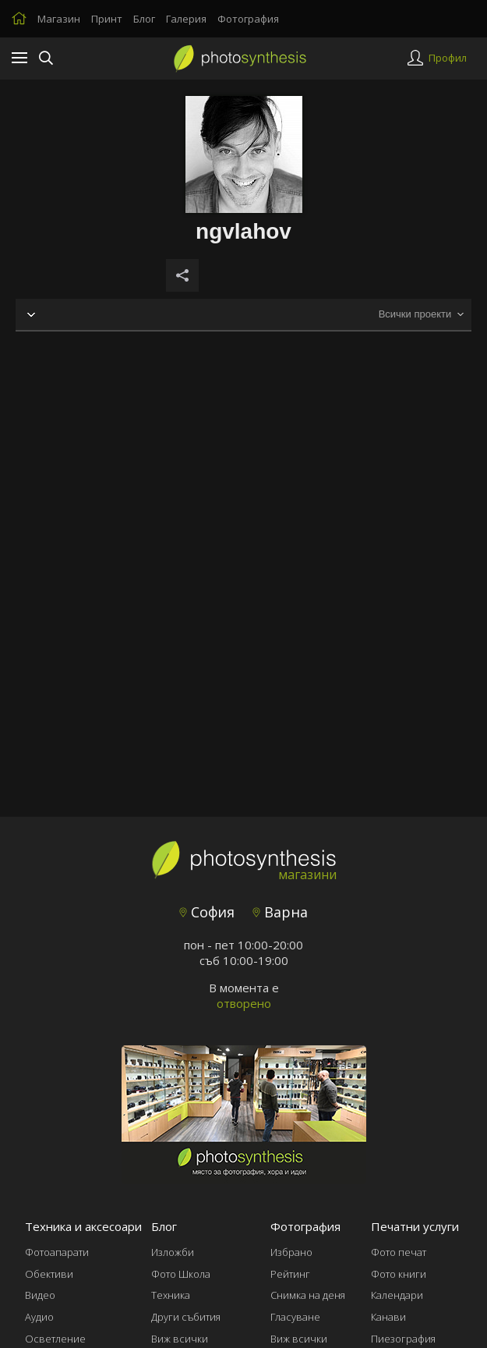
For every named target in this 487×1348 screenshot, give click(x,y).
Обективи (49, 1274)
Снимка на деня (307, 1295)
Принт (106, 19)
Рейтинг (290, 1274)
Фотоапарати (57, 1252)
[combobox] (420, 315)
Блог (144, 19)
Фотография (248, 19)
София (207, 912)
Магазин (58, 19)
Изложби (172, 1252)
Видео (40, 1295)
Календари (397, 1295)
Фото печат (398, 1252)
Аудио (39, 1317)
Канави (388, 1317)
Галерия (186, 19)
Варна (280, 912)
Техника (170, 1295)
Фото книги (398, 1274)
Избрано (291, 1252)
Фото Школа (180, 1274)
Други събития (186, 1317)
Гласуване (295, 1317)
